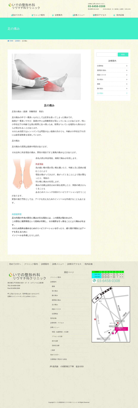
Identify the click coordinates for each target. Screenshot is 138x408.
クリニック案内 (31, 264)
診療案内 (112, 61)
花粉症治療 (55, 345)
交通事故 (100, 66)
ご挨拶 (52, 350)
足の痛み (100, 93)
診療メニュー (58, 264)
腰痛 (98, 84)
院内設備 (89, 264)
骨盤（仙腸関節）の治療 (60, 332)
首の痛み (100, 79)
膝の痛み (100, 88)
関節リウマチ (101, 75)
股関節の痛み (101, 70)
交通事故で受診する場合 (58, 359)
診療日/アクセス (74, 264)
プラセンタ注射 (57, 336)
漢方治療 (55, 341)
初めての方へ (15, 264)
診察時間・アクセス (57, 323)
